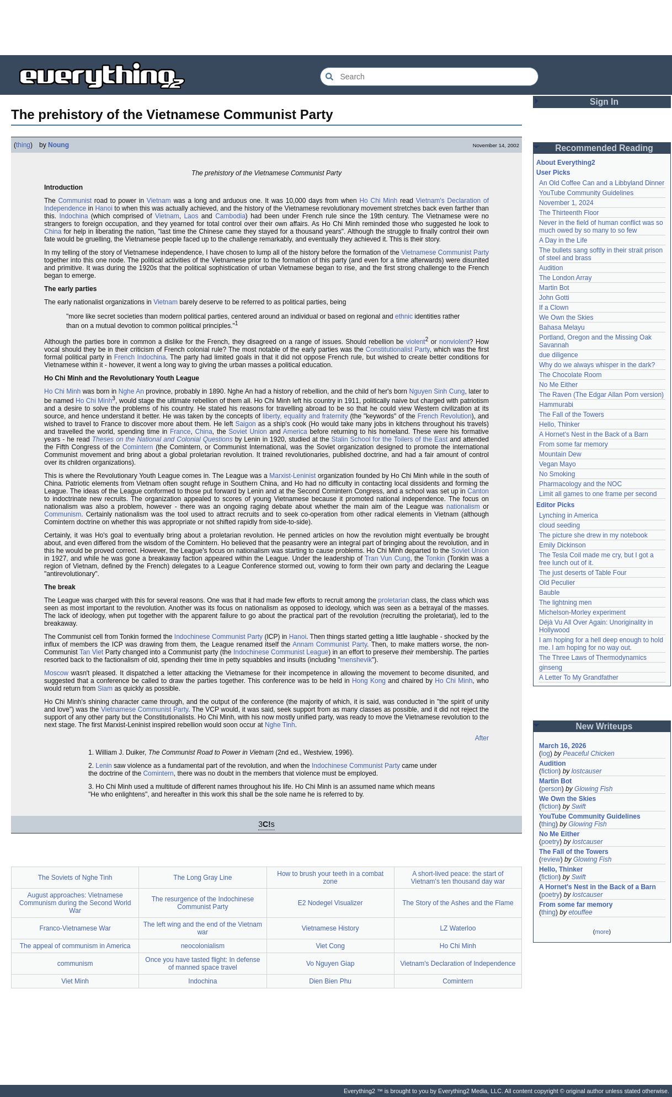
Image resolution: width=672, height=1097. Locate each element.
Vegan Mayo (557, 464)
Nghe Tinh (280, 725)
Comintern (137, 447)
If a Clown (553, 307)
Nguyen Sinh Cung (437, 391)
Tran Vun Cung (387, 558)
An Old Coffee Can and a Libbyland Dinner (601, 183)
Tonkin (435, 558)
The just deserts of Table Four (583, 573)
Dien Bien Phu (330, 981)
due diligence (558, 355)
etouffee (580, 912)
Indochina (73, 216)
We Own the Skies (566, 317)
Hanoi (103, 208)
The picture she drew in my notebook (593, 535)
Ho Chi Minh (378, 201)
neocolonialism (203, 946)
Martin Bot (554, 288)
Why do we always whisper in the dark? (597, 365)
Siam (105, 688)
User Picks (553, 172)
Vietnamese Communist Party (445, 252)
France (180, 431)
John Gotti (554, 298)
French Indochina (140, 357)
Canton (478, 491)
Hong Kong (369, 681)
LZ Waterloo (458, 928)
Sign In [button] (604, 101)
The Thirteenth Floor (569, 213)
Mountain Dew (560, 454)
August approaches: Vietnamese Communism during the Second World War (75, 903)
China (52, 231)
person (551, 789)
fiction (549, 771)
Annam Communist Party (329, 644)
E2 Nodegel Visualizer (330, 903)
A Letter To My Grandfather (578, 677)
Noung (58, 145)
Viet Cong (330, 946)
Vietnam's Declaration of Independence (457, 963)
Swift (579, 806)
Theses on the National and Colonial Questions (162, 439)
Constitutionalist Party (398, 349)
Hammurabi (556, 404)
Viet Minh (75, 981)
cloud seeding (559, 525)
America (295, 431)
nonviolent (454, 342)
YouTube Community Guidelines (586, 193)
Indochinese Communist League (280, 652)
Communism (62, 514)
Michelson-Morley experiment (582, 612)
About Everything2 (565, 162)
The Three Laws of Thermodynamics (593, 658)
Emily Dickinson (562, 545)
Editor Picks (555, 505)
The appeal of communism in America (75, 946)
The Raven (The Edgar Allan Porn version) (601, 395)
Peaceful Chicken (588, 753)
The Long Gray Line (202, 877)
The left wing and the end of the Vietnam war (202, 928)
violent (415, 342)
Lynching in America (568, 515)
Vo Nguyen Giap (330, 963)
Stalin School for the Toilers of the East (390, 439)
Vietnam (159, 201)
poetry (550, 842)
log (545, 753)
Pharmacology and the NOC (580, 484)
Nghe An (131, 391)
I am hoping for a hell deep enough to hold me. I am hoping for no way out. (601, 644)
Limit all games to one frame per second (598, 494)
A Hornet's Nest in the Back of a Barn (593, 434)
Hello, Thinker (559, 424)
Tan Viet (91, 652)
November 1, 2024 (566, 203)
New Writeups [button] (604, 726)
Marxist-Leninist (292, 476)
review (551, 859)
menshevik (356, 660)
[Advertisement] (336, 27)
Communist (75, 201)
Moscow (56, 673)
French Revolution (445, 416)
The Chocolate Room (570, 375)
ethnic (404, 316)
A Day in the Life (563, 240)
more (602, 931)
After (482, 738)
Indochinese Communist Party (218, 637)
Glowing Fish (593, 789)
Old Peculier (557, 583)
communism (75, 963)
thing (23, 145)
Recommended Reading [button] (604, 148)
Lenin (103, 766)
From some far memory (573, 444)
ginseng (550, 667)
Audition (551, 268)
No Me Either (558, 385)
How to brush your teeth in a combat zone (330, 877)
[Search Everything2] (429, 76)
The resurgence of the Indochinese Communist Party (203, 903)
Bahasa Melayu (562, 327)
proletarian (393, 600)
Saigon (245, 424)
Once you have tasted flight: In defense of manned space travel (202, 963)
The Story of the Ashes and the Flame (457, 903)
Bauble (549, 592)
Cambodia (230, 216)
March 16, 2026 (562, 746)
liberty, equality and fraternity (305, 416)
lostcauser (587, 771)
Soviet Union (247, 431)
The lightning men (565, 602)
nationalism (463, 506)
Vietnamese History (330, 928)
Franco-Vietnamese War (74, 928)
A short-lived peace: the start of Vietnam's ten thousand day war (458, 877)
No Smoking (557, 474)
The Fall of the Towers (571, 414)
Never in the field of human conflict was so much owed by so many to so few (601, 226)
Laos (191, 216)
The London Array (565, 278)
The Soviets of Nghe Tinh (75, 877)
